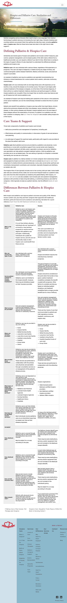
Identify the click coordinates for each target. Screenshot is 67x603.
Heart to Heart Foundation (39, 572)
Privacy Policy (59, 600)
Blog (61, 540)
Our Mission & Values (38, 556)
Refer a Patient (57, 525)
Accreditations (40, 566)
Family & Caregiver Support (30, 552)
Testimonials (39, 562)
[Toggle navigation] (62, 5)
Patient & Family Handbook (63, 534)
